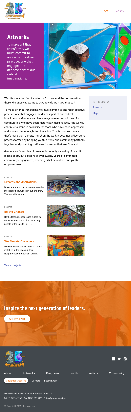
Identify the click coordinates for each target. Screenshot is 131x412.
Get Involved (17, 319)
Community (116, 373)
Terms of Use (29, 406)
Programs (52, 373)
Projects (97, 107)
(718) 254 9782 (15, 398)
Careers (36, 380)
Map (95, 113)
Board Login (50, 380)
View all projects (13, 265)
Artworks (29, 373)
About (8, 373)
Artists (93, 373)
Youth (74, 373)
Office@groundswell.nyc (55, 398)
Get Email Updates (16, 380)
